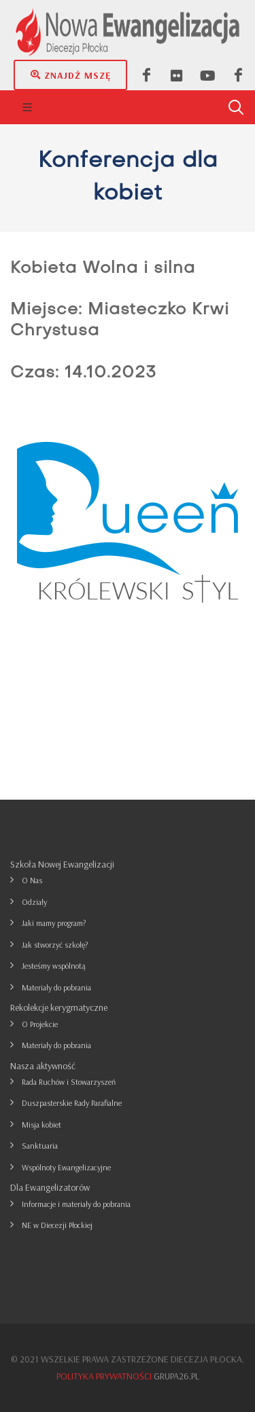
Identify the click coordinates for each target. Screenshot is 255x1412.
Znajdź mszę (70, 75)
